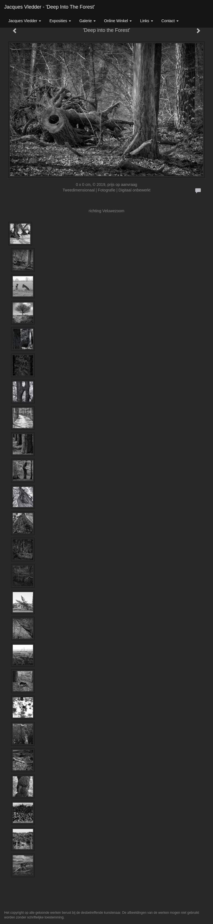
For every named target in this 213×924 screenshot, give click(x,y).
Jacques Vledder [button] (24, 21)
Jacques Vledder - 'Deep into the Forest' (49, 7)
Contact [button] (170, 21)
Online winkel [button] (118, 21)
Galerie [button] (87, 21)
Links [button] (146, 21)
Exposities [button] (60, 21)
